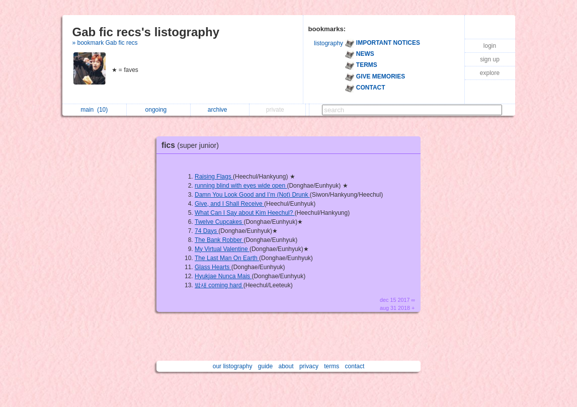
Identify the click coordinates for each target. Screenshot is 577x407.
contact (355, 366)
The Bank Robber (219, 239)
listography (328, 43)
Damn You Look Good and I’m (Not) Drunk (252, 194)
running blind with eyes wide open (241, 185)
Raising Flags (214, 176)
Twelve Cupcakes (219, 221)
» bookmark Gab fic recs (105, 42)
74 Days (206, 230)
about (286, 366)
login (489, 45)
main (94, 109)
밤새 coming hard (219, 285)
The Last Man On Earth (227, 258)
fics (192, 145)
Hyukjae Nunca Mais (223, 276)
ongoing (158, 109)
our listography (233, 366)
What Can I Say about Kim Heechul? (245, 212)
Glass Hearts (213, 267)
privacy (308, 366)
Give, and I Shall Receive (229, 203)
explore (490, 72)
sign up (490, 59)
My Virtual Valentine (222, 249)
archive (220, 109)
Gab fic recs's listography (145, 32)
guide (265, 366)
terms (331, 366)
